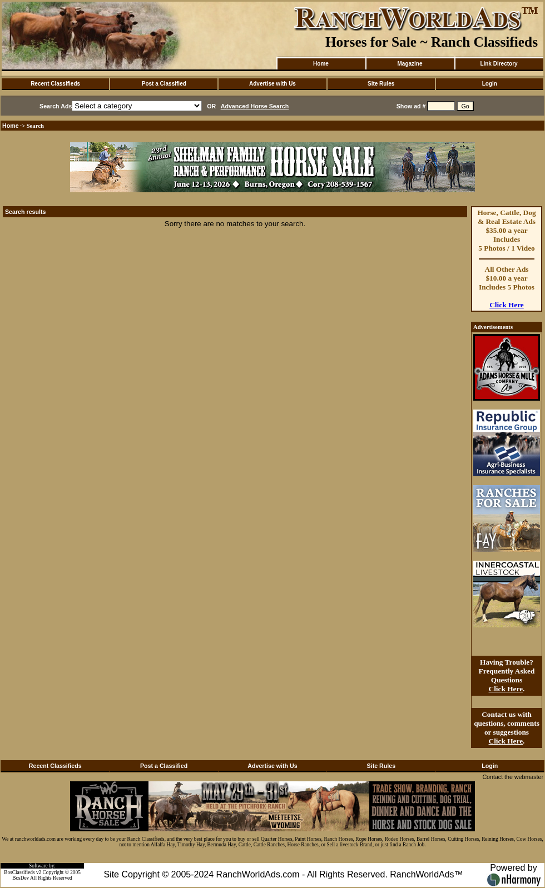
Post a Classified (164, 84)
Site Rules (381, 84)
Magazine (409, 64)
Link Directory (498, 64)
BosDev (20, 878)
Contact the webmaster (512, 777)
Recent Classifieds (55, 84)
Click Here (506, 305)
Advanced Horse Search (255, 106)
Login (489, 84)
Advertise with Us (272, 84)
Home (321, 64)
